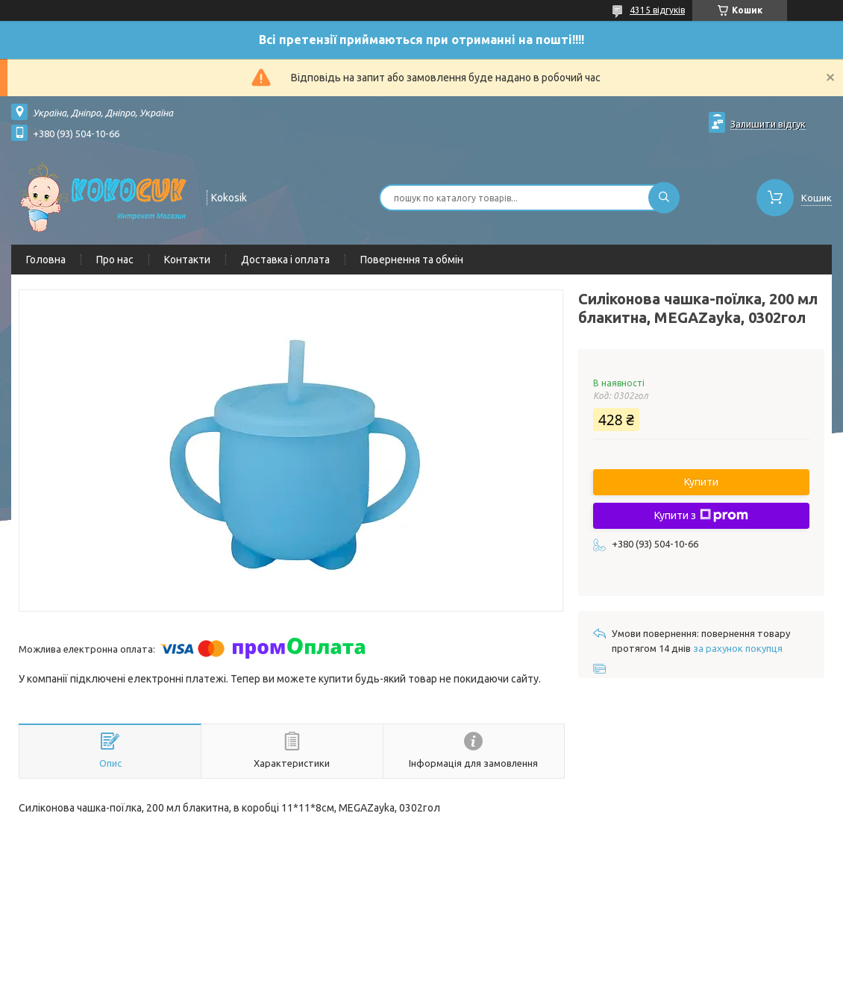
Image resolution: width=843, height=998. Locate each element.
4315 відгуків (657, 10)
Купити (701, 482)
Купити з (701, 515)
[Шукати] (664, 197)
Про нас (115, 259)
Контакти (187, 259)
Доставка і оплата (285, 259)
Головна (46, 259)
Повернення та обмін (411, 259)
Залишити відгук (768, 124)
